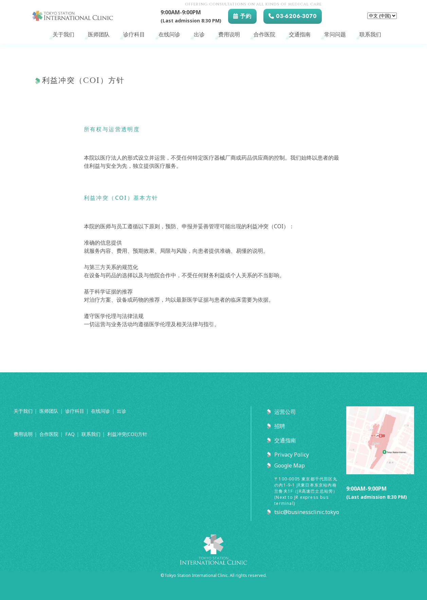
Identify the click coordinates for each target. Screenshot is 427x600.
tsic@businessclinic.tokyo (306, 512)
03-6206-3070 (292, 16)
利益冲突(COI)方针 (127, 434)
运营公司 (285, 412)
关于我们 (63, 34)
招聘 (279, 426)
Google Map (289, 465)
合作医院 (264, 34)
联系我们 (370, 34)
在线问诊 (169, 34)
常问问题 (335, 34)
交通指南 (300, 34)
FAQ (70, 434)
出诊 (199, 34)
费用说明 (229, 34)
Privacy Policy (291, 454)
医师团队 (99, 34)
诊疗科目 (134, 34)
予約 (242, 16)
